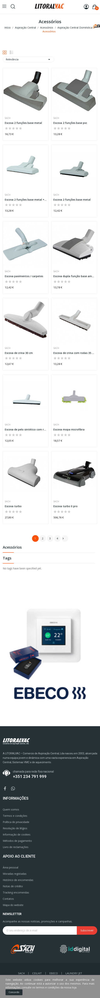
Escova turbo (13, 506)
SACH (21, 973)
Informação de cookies (16, 834)
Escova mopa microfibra (69, 429)
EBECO (53, 973)
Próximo (63, 538)
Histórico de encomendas (18, 880)
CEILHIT (37, 973)
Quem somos (11, 809)
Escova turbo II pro (65, 506)
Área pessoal (10, 867)
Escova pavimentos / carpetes (24, 276)
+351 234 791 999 (30, 776)
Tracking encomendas (16, 892)
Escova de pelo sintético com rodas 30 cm (26, 429)
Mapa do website (13, 905)
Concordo (14, 992)
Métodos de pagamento (17, 840)
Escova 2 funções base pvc (70, 123)
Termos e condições (15, 815)
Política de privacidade (16, 822)
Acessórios (12, 547)
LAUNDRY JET (73, 973)
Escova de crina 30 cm (19, 353)
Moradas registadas (15, 873)
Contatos (8, 898)
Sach (7, 118)
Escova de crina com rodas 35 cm (74, 353)
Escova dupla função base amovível (74, 276)
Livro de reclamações (15, 847)
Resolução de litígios (15, 828)
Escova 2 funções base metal (23, 123)
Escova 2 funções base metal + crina (26, 199)
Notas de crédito (13, 886)
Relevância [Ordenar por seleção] (28, 59)
